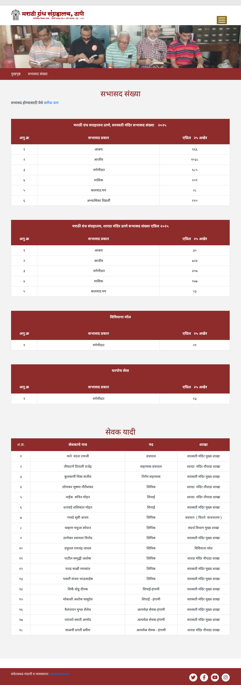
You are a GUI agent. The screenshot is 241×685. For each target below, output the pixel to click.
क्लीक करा (51, 103)
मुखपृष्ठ (16, 74)
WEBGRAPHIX (59, 674)
